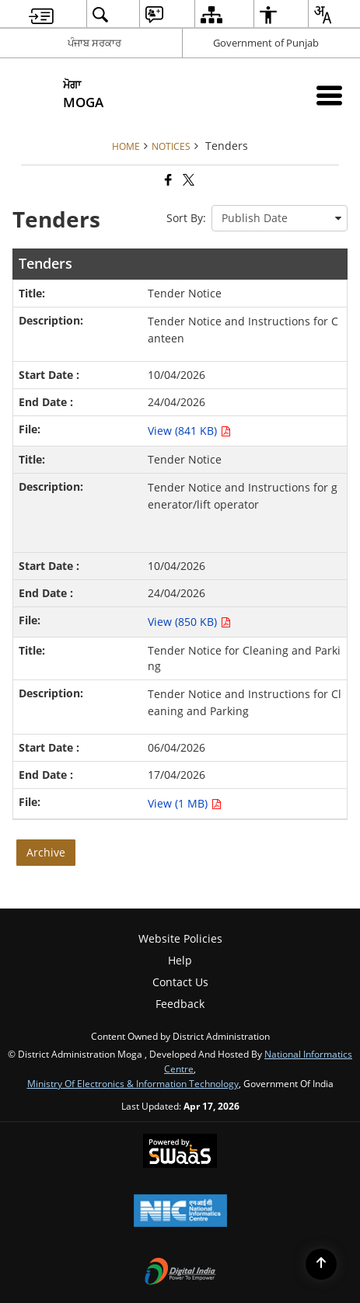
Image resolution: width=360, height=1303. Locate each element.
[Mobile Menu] (329, 95)
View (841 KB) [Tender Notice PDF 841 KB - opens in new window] (189, 430)
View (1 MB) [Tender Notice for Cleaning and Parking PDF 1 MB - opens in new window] (185, 803)
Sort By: (186, 217)
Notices (171, 146)
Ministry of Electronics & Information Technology (133, 1083)
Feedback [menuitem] (180, 1003)
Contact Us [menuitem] (180, 982)
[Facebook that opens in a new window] (167, 180)
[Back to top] (321, 1264)
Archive (45, 852)
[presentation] (279, 218)
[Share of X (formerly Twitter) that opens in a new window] (187, 180)
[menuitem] (41, 14)
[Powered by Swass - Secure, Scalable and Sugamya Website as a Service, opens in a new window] (180, 1152)
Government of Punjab (266, 43)
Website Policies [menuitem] (180, 938)
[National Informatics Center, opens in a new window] (180, 1212)
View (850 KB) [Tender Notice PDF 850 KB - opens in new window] (189, 621)
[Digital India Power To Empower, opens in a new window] (180, 1272)
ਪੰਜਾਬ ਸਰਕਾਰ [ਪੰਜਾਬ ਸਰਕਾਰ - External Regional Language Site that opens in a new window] (94, 43)
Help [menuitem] (180, 960)
